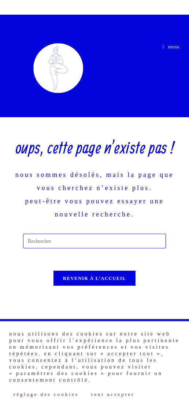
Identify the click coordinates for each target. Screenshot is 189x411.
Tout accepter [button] (113, 394)
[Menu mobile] (171, 46)
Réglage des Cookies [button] (46, 394)
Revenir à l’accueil (94, 278)
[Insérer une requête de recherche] (94, 241)
